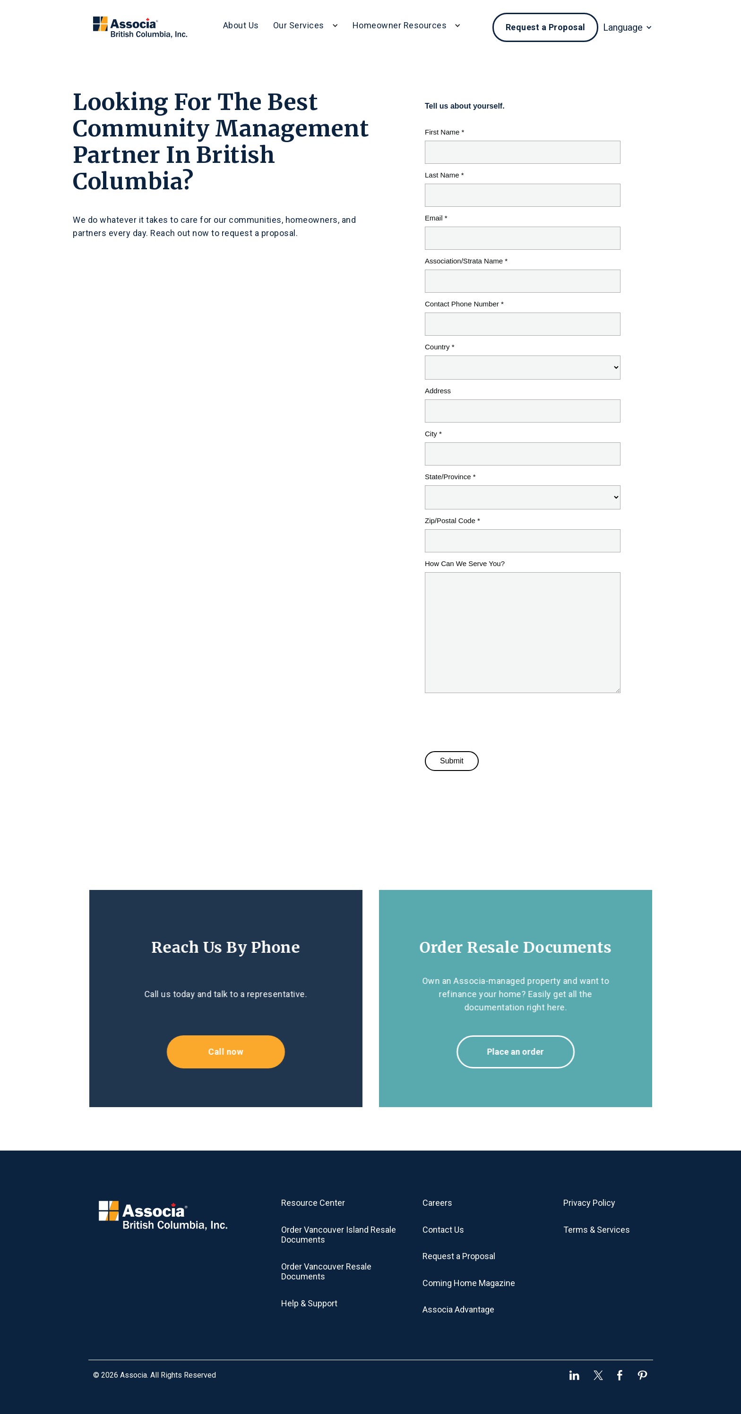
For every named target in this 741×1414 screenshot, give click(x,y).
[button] (305, 27)
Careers (437, 1203)
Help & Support (309, 1303)
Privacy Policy (589, 1203)
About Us (241, 25)
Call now (220, 1052)
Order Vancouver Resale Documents (326, 1272)
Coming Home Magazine (468, 1283)
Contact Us (443, 1230)
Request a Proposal (546, 27)
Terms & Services (596, 1230)
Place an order (520, 1052)
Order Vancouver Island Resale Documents (338, 1235)
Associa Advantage (458, 1309)
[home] (140, 27)
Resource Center (313, 1203)
